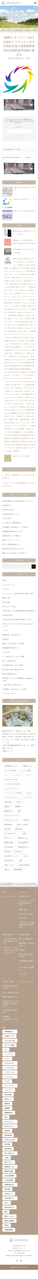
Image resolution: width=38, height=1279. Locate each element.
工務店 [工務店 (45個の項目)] (24, 833)
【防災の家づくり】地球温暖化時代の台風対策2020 (18, 611)
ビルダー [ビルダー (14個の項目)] (29, 793)
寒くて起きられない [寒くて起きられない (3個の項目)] (10, 833)
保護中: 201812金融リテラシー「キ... (24, 199)
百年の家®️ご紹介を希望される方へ (13, 669)
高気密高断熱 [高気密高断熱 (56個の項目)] (18, 869)
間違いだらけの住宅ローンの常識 (13, 553)
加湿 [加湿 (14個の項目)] (19, 811)
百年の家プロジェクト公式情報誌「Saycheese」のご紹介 (18, 679)
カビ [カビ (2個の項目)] (5, 775)
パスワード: (19, 129)
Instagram (5, 505)
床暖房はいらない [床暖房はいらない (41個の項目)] (23, 838)
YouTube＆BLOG (24, 934)
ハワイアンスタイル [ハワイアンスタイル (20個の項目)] (10, 788)
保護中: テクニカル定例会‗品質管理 (24, 211)
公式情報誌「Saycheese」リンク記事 (14, 527)
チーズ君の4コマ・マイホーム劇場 (13, 656)
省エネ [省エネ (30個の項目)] (26, 856)
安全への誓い (6, 602)
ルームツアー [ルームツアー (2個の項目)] (28, 797)
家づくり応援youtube (9, 544)
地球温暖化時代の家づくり (10, 531)
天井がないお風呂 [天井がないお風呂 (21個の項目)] (22, 824)
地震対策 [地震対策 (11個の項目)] (26, 820)
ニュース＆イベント (8, 585)
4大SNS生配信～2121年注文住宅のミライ (15, 501)
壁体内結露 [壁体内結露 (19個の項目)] (8, 824)
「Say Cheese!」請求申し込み (12, 685)
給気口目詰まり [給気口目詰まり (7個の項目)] (9, 860)
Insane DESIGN (7, 615)
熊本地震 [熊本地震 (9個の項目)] (7, 851)
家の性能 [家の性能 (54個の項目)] (7, 829)
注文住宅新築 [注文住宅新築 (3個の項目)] (8, 847)
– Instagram (27, 157)
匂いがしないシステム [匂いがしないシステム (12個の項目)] (11, 815)
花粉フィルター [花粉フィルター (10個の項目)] (9, 865)
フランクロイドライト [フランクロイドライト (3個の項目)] (11, 797)
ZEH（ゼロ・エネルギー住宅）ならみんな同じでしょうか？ (18, 625)
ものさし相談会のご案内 (10, 992)
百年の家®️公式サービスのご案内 (12, 665)
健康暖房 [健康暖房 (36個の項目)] (18, 806)
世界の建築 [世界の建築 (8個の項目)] (8, 802)
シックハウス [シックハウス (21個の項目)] (16, 775)
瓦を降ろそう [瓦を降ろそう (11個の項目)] (19, 851)
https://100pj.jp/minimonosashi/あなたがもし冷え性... (10, 158)
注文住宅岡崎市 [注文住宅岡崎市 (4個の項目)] (23, 842)
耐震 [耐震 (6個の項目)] (20, 860)
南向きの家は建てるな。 (10, 674)
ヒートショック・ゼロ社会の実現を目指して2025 (18, 593)
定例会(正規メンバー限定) (23, 58)
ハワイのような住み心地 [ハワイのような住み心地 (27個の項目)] (12, 784)
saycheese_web (7, 509)
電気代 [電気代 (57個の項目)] (6, 869)
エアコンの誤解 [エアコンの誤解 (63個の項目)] (26, 770)
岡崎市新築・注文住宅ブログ (11, 549)
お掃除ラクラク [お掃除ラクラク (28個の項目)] (27, 766)
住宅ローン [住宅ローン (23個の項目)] (20, 802)
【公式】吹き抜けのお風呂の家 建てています (16, 619)
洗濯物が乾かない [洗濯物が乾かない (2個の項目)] (23, 847)
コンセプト (5, 589)
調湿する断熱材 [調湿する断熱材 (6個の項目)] (24, 865)
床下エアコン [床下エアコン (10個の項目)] (8, 838)
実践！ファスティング (9, 540)
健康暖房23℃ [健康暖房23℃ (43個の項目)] (8, 811)
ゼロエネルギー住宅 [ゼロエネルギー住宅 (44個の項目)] (10, 779)
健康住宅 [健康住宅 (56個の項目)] (7, 806)
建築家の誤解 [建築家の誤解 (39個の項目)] (8, 842)
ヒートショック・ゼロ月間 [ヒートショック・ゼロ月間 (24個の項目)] (12, 793)
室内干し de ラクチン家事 (21, 456)
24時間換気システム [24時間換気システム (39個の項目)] (10, 766)
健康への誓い (6, 598)
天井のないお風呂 (8, 981)
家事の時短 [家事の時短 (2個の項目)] (18, 829)
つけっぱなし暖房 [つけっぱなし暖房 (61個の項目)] (10, 770)
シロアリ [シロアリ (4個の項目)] (28, 775)
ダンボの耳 (5, 518)
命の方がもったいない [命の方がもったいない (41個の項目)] (11, 820)
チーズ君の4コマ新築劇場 (10, 523)
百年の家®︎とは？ (24, 896)
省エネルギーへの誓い (9, 606)
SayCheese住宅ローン (9, 514)
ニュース (5, 630)
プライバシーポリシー (9, 693)
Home (4, 580)
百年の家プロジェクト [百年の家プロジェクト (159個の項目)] (11, 856)
